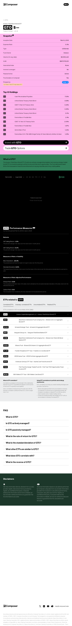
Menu (66, 4)
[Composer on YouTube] (48, 606)
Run (61, 177)
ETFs (6, 20)
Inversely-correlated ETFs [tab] (23, 305)
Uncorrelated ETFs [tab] (39, 305)
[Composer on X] (40, 606)
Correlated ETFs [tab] (8, 305)
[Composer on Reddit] (52, 606)
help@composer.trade (62, 606)
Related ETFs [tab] (51, 305)
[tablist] (36, 305)
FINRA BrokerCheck (59, 624)
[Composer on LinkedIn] (44, 606)
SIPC (14, 616)
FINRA (11, 616)
